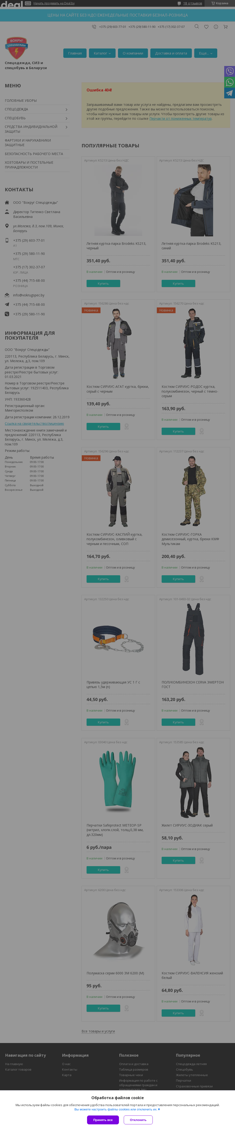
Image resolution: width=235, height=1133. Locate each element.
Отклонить (138, 1120)
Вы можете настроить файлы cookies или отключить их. (115, 1109)
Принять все (103, 1120)
